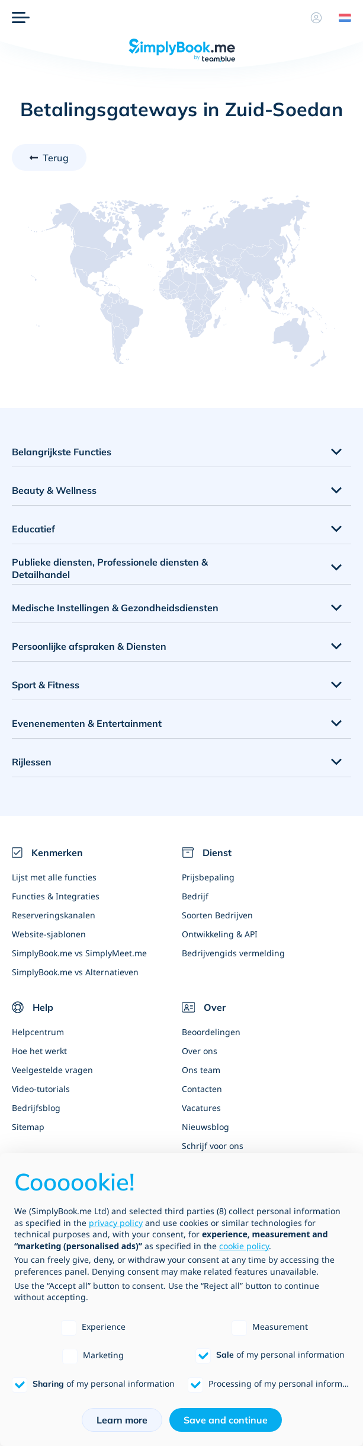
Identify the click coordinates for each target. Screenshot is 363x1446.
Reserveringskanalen (53, 915)
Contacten (202, 1088)
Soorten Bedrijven (217, 915)
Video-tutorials (41, 1088)
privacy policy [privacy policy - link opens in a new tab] (116, 1222)
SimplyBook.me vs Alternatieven (75, 972)
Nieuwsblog (205, 1126)
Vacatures (201, 1107)
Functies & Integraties (55, 896)
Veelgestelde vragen (52, 1069)
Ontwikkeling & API (220, 934)
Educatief (33, 529)
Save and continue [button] (226, 1420)
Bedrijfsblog (36, 1107)
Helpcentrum (38, 1032)
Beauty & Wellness (54, 490)
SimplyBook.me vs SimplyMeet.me (79, 953)
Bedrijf (195, 896)
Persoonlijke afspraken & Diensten (89, 646)
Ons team (201, 1069)
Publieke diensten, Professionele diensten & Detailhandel (110, 568)
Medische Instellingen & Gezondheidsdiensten (115, 608)
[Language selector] (340, 18)
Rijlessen (32, 762)
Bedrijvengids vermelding (233, 953)
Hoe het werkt (39, 1050)
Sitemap (28, 1126)
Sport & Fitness (45, 685)
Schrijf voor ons (212, 1145)
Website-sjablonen (49, 934)
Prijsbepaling (208, 877)
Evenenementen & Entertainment (87, 723)
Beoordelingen (211, 1032)
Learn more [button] (122, 1420)
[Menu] (21, 18)
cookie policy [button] (244, 1246)
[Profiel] (316, 18)
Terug (56, 158)
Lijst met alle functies (54, 877)
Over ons (199, 1050)
